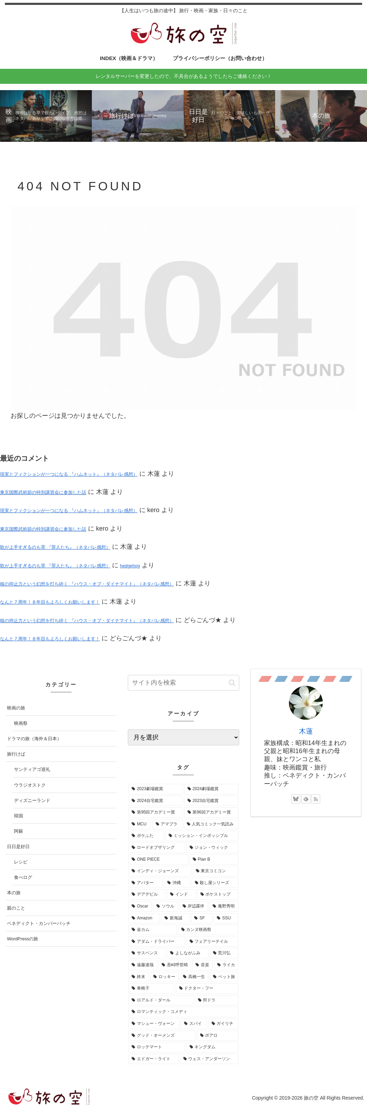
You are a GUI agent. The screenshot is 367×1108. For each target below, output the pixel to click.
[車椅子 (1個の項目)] (151, 988)
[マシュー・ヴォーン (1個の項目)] (154, 1024)
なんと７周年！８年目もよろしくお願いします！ (50, 602)
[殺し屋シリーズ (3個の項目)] (215, 883)
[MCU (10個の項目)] (140, 824)
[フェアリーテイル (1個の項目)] (212, 941)
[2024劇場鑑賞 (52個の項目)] (211, 789)
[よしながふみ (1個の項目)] (187, 953)
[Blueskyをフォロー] (295, 798)
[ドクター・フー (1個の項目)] (207, 988)
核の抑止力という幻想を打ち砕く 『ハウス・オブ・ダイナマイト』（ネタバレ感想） (87, 583)
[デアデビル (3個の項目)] (147, 894)
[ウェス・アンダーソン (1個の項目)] (209, 1059)
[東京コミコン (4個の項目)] (215, 871)
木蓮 (306, 731)
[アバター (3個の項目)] (146, 883)
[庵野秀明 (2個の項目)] (224, 906)
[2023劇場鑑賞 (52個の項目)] (156, 789)
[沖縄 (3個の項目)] (177, 883)
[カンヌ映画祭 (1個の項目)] (208, 930)
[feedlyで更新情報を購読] (305, 798)
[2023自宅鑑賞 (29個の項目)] (211, 801)
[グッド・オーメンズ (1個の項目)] (162, 1035)
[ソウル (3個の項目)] (165, 906)
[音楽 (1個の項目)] (202, 965)
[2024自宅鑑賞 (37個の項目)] (156, 801)
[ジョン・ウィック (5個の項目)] (212, 848)
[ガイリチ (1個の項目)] (223, 1024)
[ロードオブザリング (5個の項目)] (157, 848)
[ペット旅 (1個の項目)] (224, 977)
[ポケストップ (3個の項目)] (217, 894)
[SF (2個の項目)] (201, 918)
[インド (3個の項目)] (181, 894)
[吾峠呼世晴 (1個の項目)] (175, 965)
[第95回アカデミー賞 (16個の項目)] (156, 812)
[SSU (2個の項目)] (226, 918)
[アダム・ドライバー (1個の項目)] (157, 941)
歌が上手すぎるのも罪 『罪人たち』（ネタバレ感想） (55, 547)
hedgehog (130, 565)
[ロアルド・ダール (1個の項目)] (161, 1000)
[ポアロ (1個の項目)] (217, 1035)
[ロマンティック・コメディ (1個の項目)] (183, 1012)
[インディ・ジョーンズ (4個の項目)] (160, 871)
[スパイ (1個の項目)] (194, 1024)
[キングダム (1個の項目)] (212, 1047)
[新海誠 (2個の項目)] (175, 918)
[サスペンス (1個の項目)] (147, 953)
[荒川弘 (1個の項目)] (224, 953)
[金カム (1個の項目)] (152, 930)
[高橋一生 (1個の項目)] (194, 977)
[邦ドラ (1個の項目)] (216, 1000)
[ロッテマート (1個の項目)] (157, 1047)
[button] (232, 683)
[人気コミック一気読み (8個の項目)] (211, 824)
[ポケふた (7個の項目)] (146, 836)
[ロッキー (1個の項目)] (164, 977)
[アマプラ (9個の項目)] (167, 824)
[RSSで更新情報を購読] (315, 798)
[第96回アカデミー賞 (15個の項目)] (211, 812)
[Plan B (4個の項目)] (214, 859)
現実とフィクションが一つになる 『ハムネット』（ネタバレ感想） (69, 474)
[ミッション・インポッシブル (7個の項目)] (202, 836)
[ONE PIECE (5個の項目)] (158, 859)
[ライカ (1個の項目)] (226, 965)
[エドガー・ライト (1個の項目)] (153, 1059)
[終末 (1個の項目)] (139, 977)
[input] (183, 683)
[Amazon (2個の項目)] (144, 918)
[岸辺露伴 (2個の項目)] (193, 906)
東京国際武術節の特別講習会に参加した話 (43, 492)
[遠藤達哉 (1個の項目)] (143, 965)
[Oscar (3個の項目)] (140, 906)
